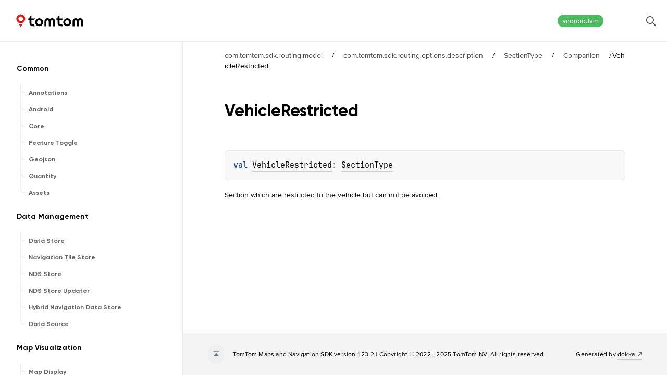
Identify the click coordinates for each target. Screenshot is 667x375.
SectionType (523, 55)
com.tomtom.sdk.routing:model (274, 55)
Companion (581, 55)
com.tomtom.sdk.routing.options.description (413, 55)
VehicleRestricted (292, 165)
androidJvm (580, 21)
